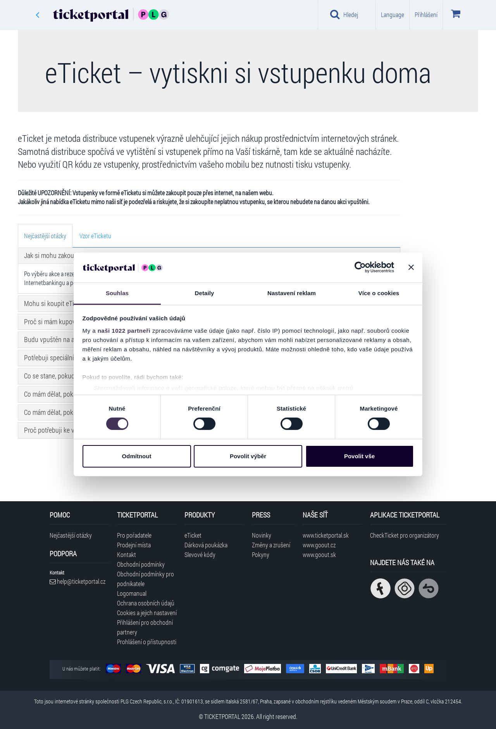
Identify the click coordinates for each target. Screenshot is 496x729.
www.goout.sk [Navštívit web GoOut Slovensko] (319, 554)
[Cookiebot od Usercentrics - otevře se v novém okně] (360, 267)
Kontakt (126, 554)
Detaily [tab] (204, 293)
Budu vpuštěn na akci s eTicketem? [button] (71, 339)
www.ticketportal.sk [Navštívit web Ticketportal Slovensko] (326, 535)
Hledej (344, 14)
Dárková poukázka (205, 545)
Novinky (261, 535)
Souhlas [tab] (117, 293)
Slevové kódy (199, 554)
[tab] (45, 236)
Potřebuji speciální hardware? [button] (63, 357)
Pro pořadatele (134, 535)
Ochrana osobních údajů (145, 603)
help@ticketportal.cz (77, 581)
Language (392, 14)
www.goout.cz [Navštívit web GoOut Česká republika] (319, 545)
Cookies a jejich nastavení (147, 613)
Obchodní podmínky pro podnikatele (145, 579)
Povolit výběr (248, 456)
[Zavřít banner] (411, 267)
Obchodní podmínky (141, 564)
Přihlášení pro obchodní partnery (145, 627)
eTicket (193, 535)
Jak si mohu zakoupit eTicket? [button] (64, 255)
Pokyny (260, 554)
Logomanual (131, 593)
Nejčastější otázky (71, 535)
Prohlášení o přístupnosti (146, 642)
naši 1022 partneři (124, 330)
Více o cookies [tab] (379, 293)
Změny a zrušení (271, 545)
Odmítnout (137, 456)
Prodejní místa (134, 545)
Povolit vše (359, 456)
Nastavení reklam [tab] (291, 293)
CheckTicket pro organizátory (404, 535)
